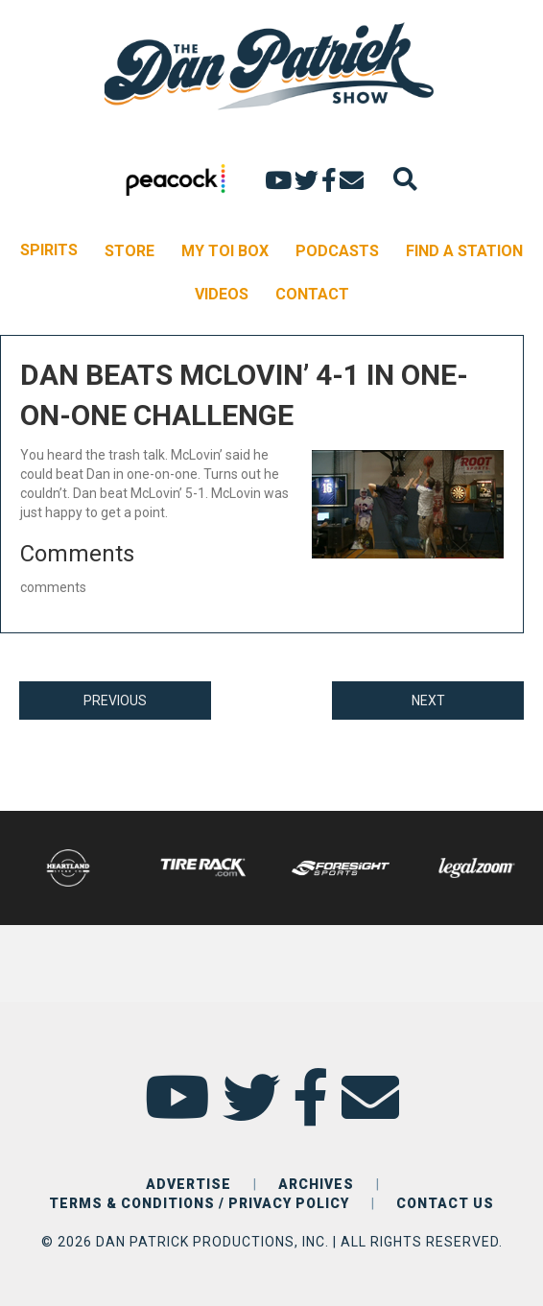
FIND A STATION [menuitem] (464, 251)
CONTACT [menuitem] (312, 294)
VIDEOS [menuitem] (221, 294)
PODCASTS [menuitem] (337, 251)
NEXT (428, 700)
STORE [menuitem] (129, 251)
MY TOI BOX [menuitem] (225, 251)
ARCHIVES (316, 1184)
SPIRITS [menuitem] (49, 250)
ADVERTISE (188, 1184)
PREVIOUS (115, 700)
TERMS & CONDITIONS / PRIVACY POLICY (199, 1203)
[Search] (405, 179)
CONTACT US (445, 1203)
